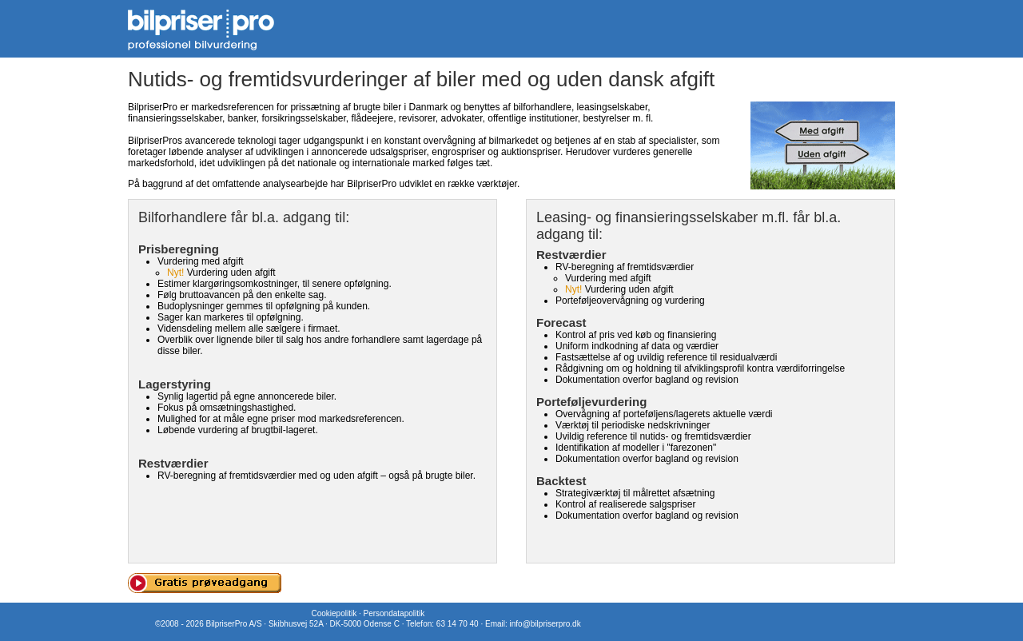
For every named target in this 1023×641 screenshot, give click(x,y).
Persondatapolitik (393, 613)
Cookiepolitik (333, 613)
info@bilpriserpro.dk (545, 623)
